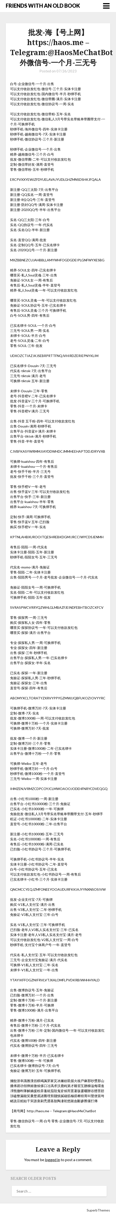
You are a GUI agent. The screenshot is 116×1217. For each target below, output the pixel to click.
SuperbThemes (98, 1210)
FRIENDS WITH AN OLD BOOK (43, 5)
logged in (52, 1159)
